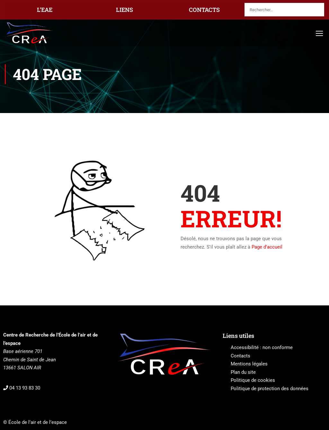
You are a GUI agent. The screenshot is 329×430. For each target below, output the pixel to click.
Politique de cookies (253, 380)
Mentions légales (249, 364)
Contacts (240, 356)
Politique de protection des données (269, 388)
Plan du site (243, 372)
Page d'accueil (267, 247)
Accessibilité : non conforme (262, 347)
